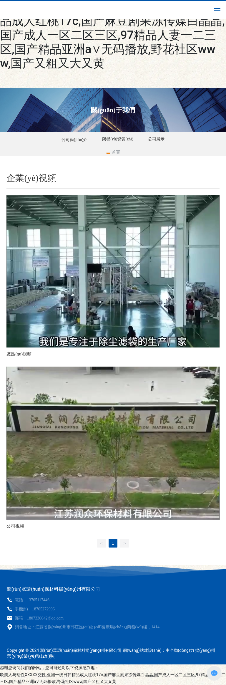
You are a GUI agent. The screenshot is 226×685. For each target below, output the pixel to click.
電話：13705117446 (31, 600)
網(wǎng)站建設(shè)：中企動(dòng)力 (158, 650)
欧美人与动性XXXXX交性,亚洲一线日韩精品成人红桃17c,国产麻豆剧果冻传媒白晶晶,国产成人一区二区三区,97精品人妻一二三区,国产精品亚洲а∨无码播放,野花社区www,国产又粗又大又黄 (112, 35)
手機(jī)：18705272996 (34, 609)
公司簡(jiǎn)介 (74, 139)
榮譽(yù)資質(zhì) (117, 139)
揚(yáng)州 (205, 650)
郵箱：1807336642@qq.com (39, 618)
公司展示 (156, 139)
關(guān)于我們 (113, 110)
